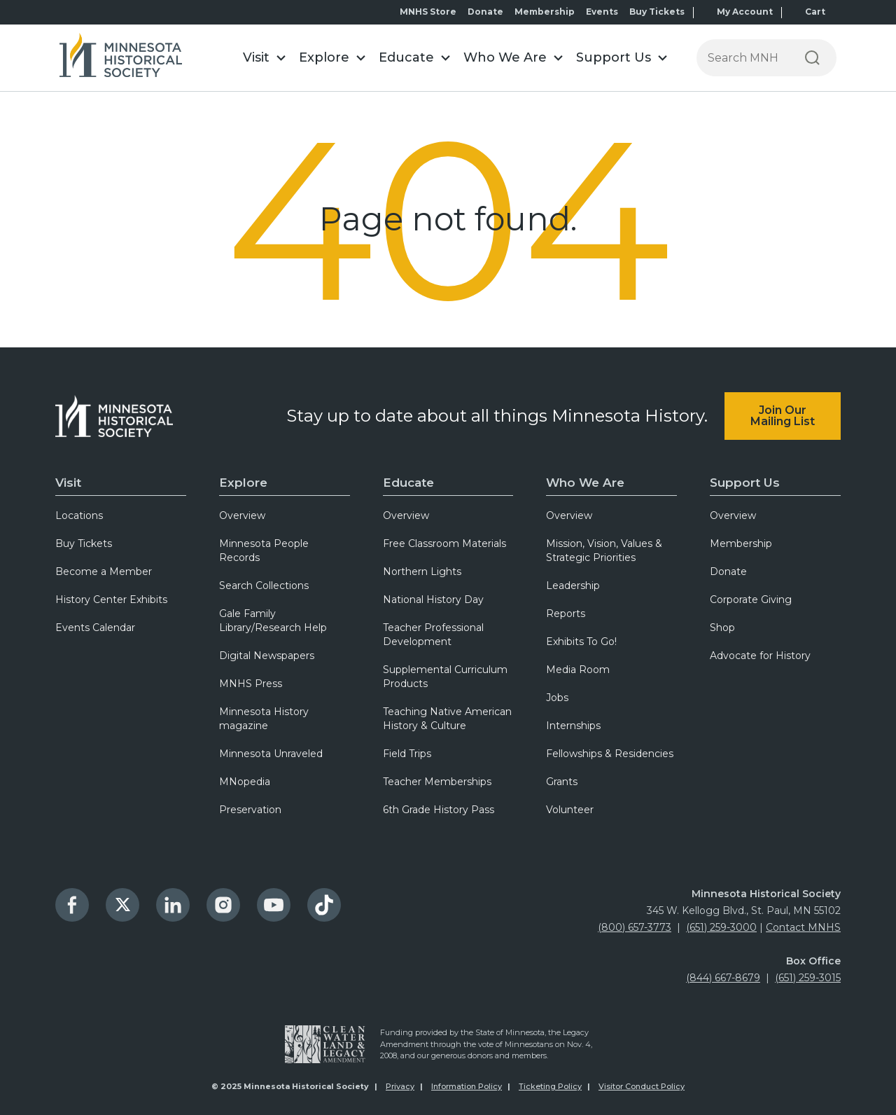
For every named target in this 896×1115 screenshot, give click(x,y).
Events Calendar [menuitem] (95, 627)
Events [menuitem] (602, 11)
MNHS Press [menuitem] (250, 683)
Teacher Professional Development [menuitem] (433, 634)
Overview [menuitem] (242, 515)
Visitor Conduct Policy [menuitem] (641, 1086)
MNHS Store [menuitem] (428, 11)
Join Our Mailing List (782, 415)
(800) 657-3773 (634, 927)
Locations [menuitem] (79, 515)
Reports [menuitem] (565, 613)
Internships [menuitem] (573, 725)
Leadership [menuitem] (573, 585)
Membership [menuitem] (544, 11)
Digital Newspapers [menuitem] (266, 655)
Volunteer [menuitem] (570, 809)
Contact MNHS (803, 927)
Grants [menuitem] (562, 781)
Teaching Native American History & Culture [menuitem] (447, 718)
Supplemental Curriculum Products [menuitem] (445, 676)
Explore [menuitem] (243, 483)
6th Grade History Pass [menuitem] (438, 809)
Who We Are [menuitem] (585, 483)
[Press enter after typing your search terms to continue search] (742, 57)
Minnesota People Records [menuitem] (264, 550)
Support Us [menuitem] (745, 483)
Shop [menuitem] (722, 627)
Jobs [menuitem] (557, 697)
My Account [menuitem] (745, 11)
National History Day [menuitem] (433, 599)
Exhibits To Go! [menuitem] (581, 641)
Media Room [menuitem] (578, 669)
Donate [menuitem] (485, 11)
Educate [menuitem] (408, 483)
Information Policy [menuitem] (466, 1086)
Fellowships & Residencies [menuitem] (609, 753)
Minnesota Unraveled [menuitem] (271, 753)
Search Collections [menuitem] (264, 585)
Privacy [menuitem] (400, 1086)
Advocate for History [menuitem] (760, 655)
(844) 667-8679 (723, 977)
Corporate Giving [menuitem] (751, 599)
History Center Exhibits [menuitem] (111, 599)
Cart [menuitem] (815, 11)
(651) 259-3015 (808, 977)
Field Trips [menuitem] (407, 753)
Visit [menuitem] (68, 483)
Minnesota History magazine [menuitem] (264, 718)
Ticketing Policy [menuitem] (550, 1086)
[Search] (812, 57)
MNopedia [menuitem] (244, 781)
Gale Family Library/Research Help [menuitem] (273, 620)
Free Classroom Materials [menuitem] (444, 543)
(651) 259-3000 (721, 927)
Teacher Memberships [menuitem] (437, 781)
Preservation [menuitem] (250, 809)
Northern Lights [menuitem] (422, 571)
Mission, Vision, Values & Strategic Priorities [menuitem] (604, 550)
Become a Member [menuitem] (103, 571)
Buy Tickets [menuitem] (657, 11)
